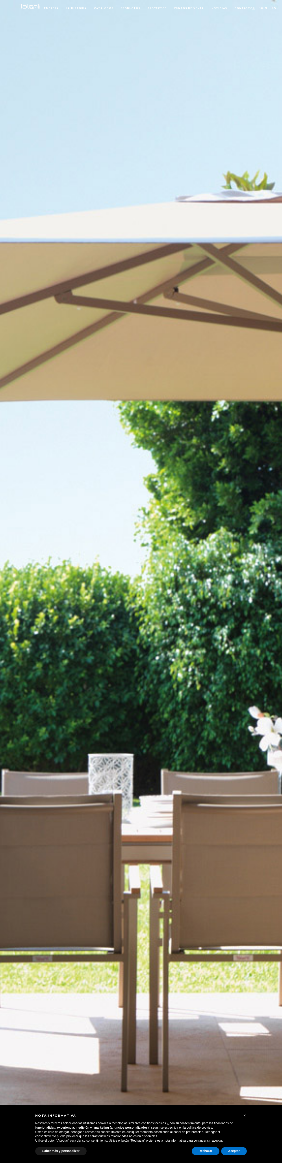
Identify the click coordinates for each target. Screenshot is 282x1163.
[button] (244, 1115)
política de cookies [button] (199, 1127)
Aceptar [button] (234, 1151)
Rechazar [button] (205, 1151)
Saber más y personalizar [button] (61, 1151)
